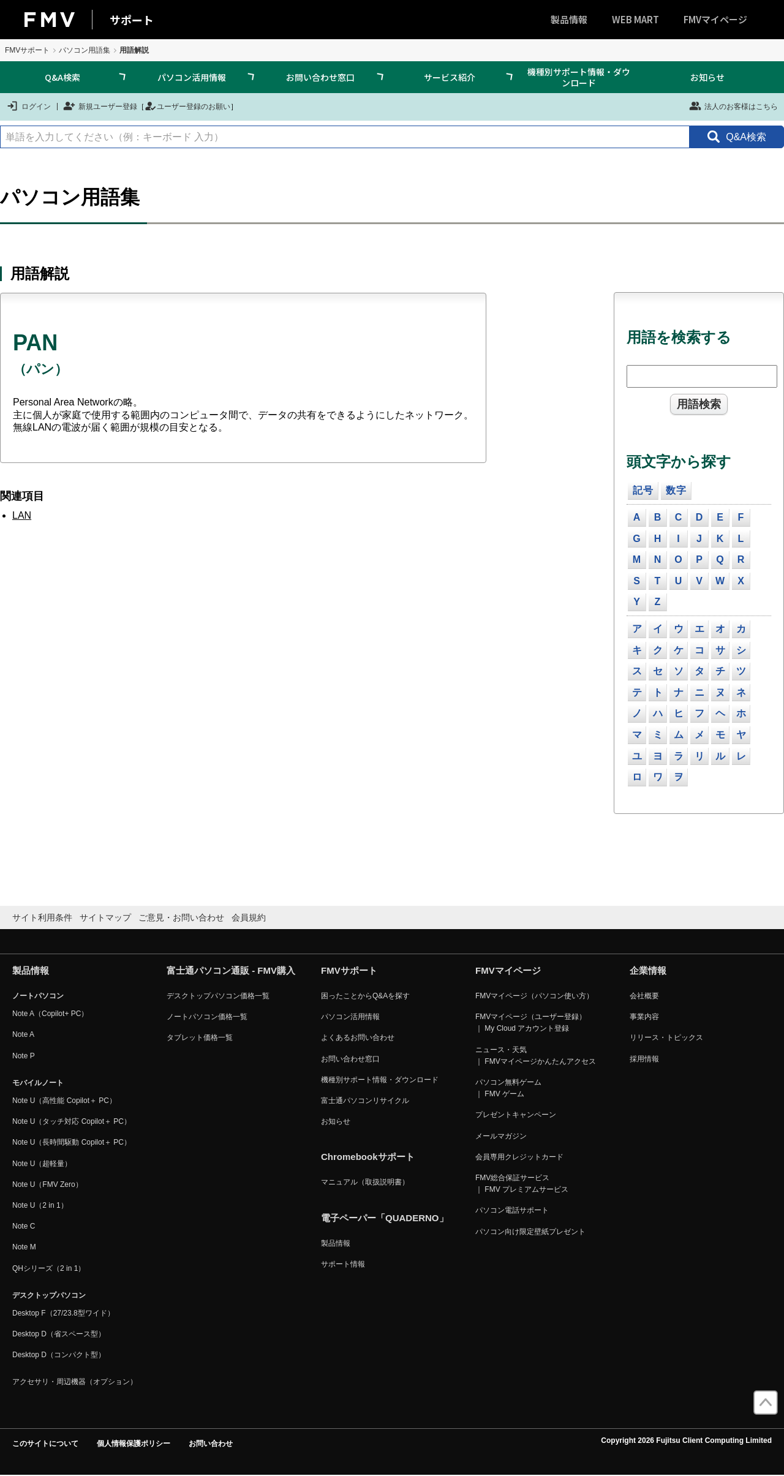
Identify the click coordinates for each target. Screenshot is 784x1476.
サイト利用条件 (42, 917)
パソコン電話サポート (512, 1210)
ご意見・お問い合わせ (181, 917)
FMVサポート (27, 50)
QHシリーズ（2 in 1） (48, 1268)
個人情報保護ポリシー (133, 1443)
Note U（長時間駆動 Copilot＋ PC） (71, 1142)
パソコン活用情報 (191, 77)
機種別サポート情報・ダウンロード (578, 77)
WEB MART (635, 19)
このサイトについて (45, 1443)
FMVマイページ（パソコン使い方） (534, 996)
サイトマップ (105, 917)
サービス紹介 (449, 77)
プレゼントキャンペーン (515, 1114)
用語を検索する (679, 337)
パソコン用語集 (84, 50)
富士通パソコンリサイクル (365, 1100)
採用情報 (644, 1059)
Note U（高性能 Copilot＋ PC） (64, 1100)
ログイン (28, 106)
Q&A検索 (62, 77)
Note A (23, 1034)
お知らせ (707, 77)
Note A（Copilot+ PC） (50, 1013)
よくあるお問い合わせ (357, 1037)
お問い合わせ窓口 (320, 77)
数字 (676, 490)
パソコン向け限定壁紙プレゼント (530, 1231)
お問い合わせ (211, 1443)
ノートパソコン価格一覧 (207, 1016)
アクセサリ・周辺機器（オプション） (74, 1381)
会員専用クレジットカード (519, 1157)
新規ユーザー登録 (100, 106)
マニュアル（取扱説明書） (365, 1182)
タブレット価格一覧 (200, 1037)
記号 (643, 490)
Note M (24, 1247)
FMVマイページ (715, 19)
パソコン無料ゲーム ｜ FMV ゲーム (508, 1088)
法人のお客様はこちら (733, 106)
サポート (132, 20)
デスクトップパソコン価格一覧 (218, 996)
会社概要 (644, 996)
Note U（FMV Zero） (47, 1184)
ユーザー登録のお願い (187, 106)
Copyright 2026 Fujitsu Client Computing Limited (686, 1440)
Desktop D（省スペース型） (58, 1334)
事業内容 (644, 1016)
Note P (23, 1056)
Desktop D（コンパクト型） (58, 1354)
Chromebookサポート (368, 1156)
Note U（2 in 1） (40, 1205)
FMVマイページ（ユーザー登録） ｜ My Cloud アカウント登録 (530, 1022)
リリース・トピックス (666, 1037)
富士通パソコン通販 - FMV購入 (231, 970)
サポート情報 (343, 1264)
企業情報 (648, 970)
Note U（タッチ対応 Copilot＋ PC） (71, 1121)
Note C (23, 1226)
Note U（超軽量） (42, 1163)
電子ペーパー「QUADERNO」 (384, 1218)
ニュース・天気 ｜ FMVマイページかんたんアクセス (535, 1055)
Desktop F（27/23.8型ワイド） (63, 1313)
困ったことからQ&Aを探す (365, 996)
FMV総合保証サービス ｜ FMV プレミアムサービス (521, 1183)
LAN (21, 515)
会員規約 (249, 917)
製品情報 (569, 19)
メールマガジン (501, 1136)
